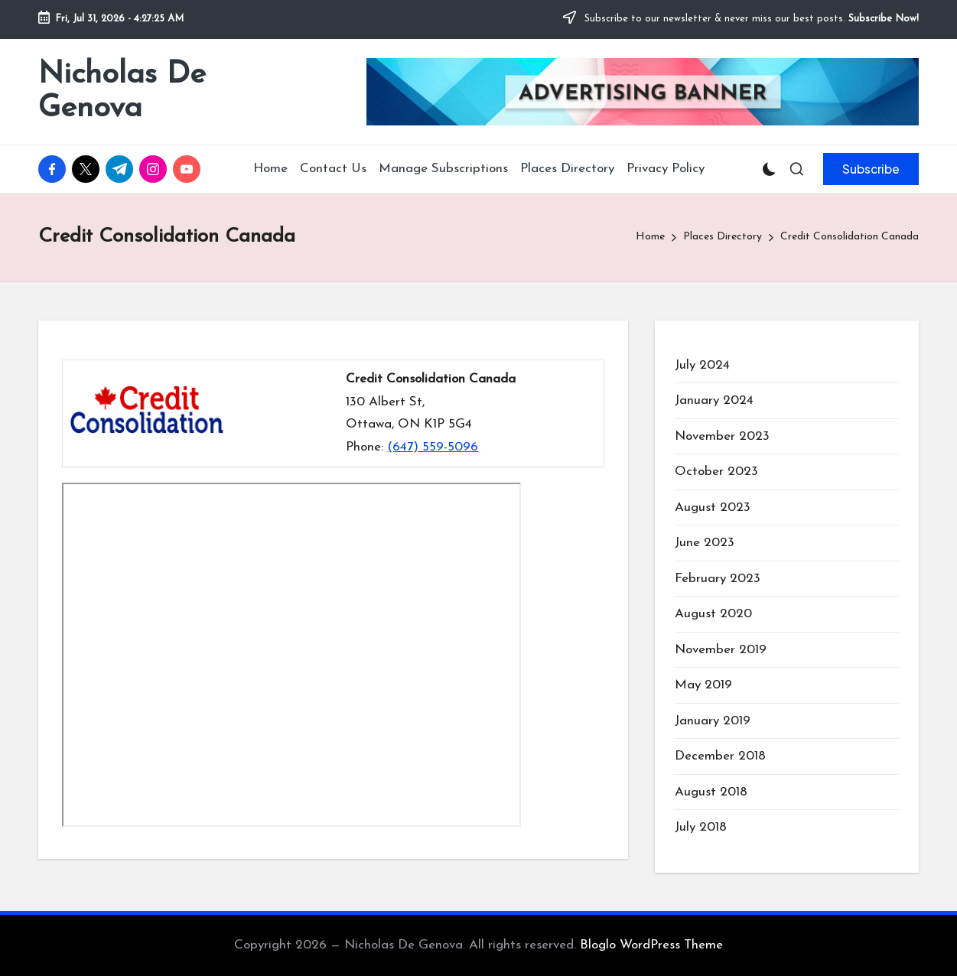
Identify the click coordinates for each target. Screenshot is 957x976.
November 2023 (722, 436)
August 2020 (713, 613)
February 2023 (717, 578)
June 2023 (704, 542)
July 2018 (701, 827)
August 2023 (712, 507)
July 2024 (702, 365)
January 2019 (712, 720)
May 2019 (703, 684)
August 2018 (711, 792)
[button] (871, 169)
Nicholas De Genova (122, 92)
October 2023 (716, 471)
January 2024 (714, 400)
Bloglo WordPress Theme (651, 945)
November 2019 (721, 649)
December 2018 (720, 756)
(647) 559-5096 (432, 447)
